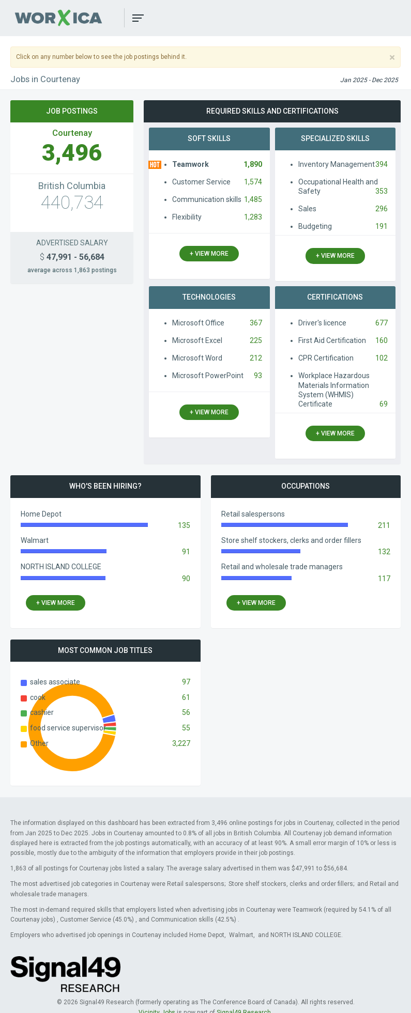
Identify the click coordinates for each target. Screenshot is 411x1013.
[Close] (392, 57)
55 (186, 728)
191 (381, 226)
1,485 (253, 199)
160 (381, 340)
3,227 (181, 743)
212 (256, 358)
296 (381, 209)
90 (186, 578)
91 (186, 552)
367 (256, 323)
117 (384, 578)
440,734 (72, 202)
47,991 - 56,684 (72, 257)
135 (184, 525)
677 (381, 323)
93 (258, 375)
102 (381, 358)
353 (381, 191)
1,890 (252, 164)
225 (256, 340)
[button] (138, 18)
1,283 (253, 217)
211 (384, 525)
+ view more (209, 253)
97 (186, 682)
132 (384, 552)
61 (186, 697)
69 (383, 404)
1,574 (253, 182)
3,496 (72, 152)
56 (186, 712)
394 (381, 164)
